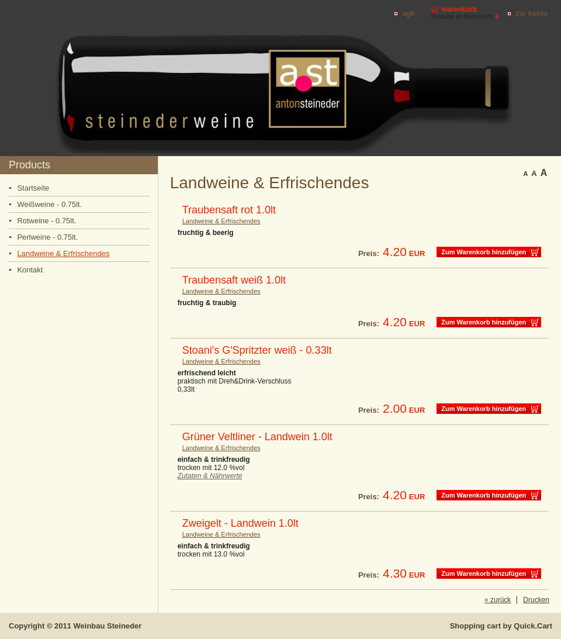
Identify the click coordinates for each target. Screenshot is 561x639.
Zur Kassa (531, 13)
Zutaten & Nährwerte (210, 476)
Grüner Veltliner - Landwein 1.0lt (257, 437)
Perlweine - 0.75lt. (47, 237)
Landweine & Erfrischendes (63, 253)
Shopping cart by (501, 625)
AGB (408, 13)
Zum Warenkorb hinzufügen (483, 251)
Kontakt (30, 269)
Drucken (536, 600)
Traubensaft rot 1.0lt (229, 210)
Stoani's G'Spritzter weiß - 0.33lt (257, 350)
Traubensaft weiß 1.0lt (234, 280)
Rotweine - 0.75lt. (46, 220)
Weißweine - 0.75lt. (49, 204)
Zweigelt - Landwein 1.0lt (240, 523)
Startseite (33, 188)
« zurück (497, 600)
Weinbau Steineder (108, 625)
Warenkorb (459, 9)
